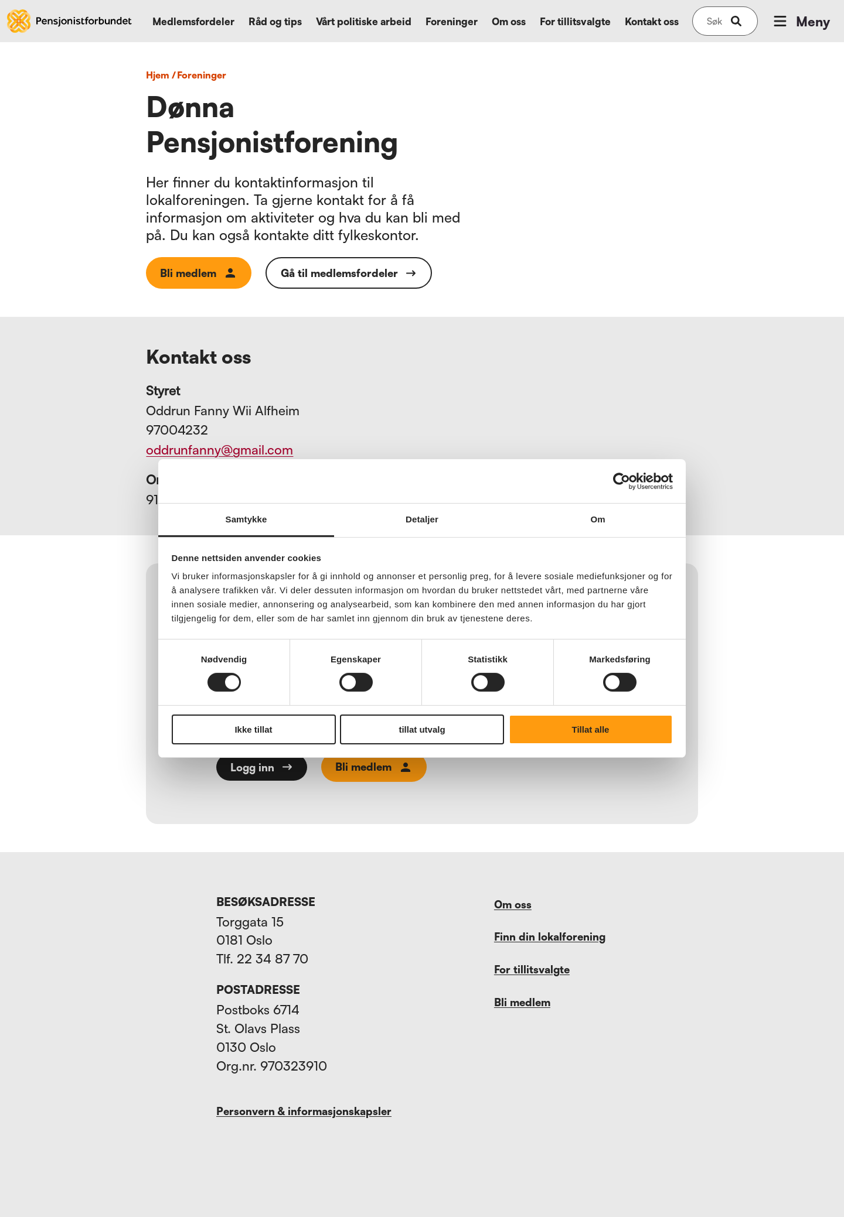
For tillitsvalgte (575, 21)
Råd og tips (275, 21)
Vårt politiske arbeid (363, 21)
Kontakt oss (652, 21)
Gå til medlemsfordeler (349, 272)
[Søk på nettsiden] (714, 21)
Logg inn (261, 767)
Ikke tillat (253, 729)
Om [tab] (597, 519)
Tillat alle (591, 729)
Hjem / (161, 75)
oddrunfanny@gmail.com (219, 449)
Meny (800, 21)
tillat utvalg (422, 729)
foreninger (201, 75)
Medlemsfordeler (193, 21)
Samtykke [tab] (246, 519)
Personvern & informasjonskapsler (304, 1111)
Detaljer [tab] (422, 519)
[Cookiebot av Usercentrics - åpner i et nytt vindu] (621, 481)
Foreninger (452, 21)
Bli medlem (198, 273)
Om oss (509, 21)
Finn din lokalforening (549, 936)
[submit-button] (736, 21)
